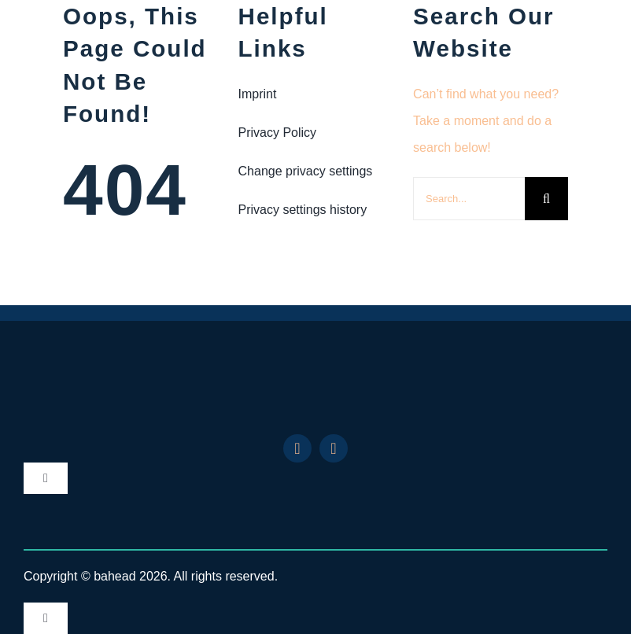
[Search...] (469, 198)
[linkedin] (297, 448)
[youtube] (333, 448)
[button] (315, 171)
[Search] (546, 198)
